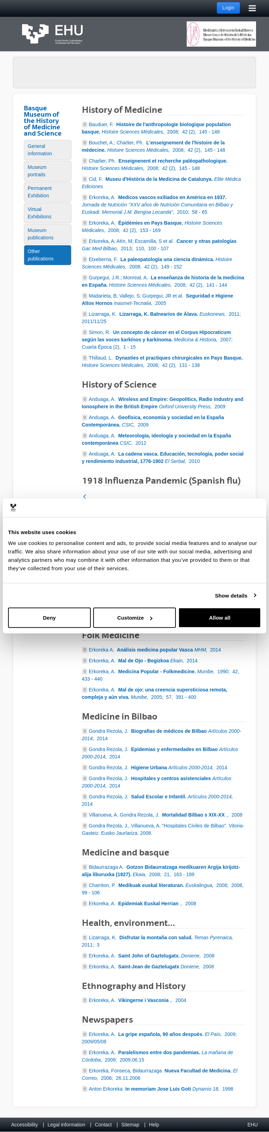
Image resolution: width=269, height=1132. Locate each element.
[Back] (85, 497)
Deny (49, 618)
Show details (231, 595)
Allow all (219, 618)
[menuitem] (47, 150)
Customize (134, 618)
